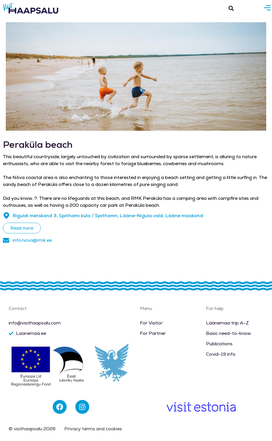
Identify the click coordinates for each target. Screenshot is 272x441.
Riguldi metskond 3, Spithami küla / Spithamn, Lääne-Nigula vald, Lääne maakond (108, 216)
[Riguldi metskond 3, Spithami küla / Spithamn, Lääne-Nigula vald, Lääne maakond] (6, 215)
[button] (231, 8)
